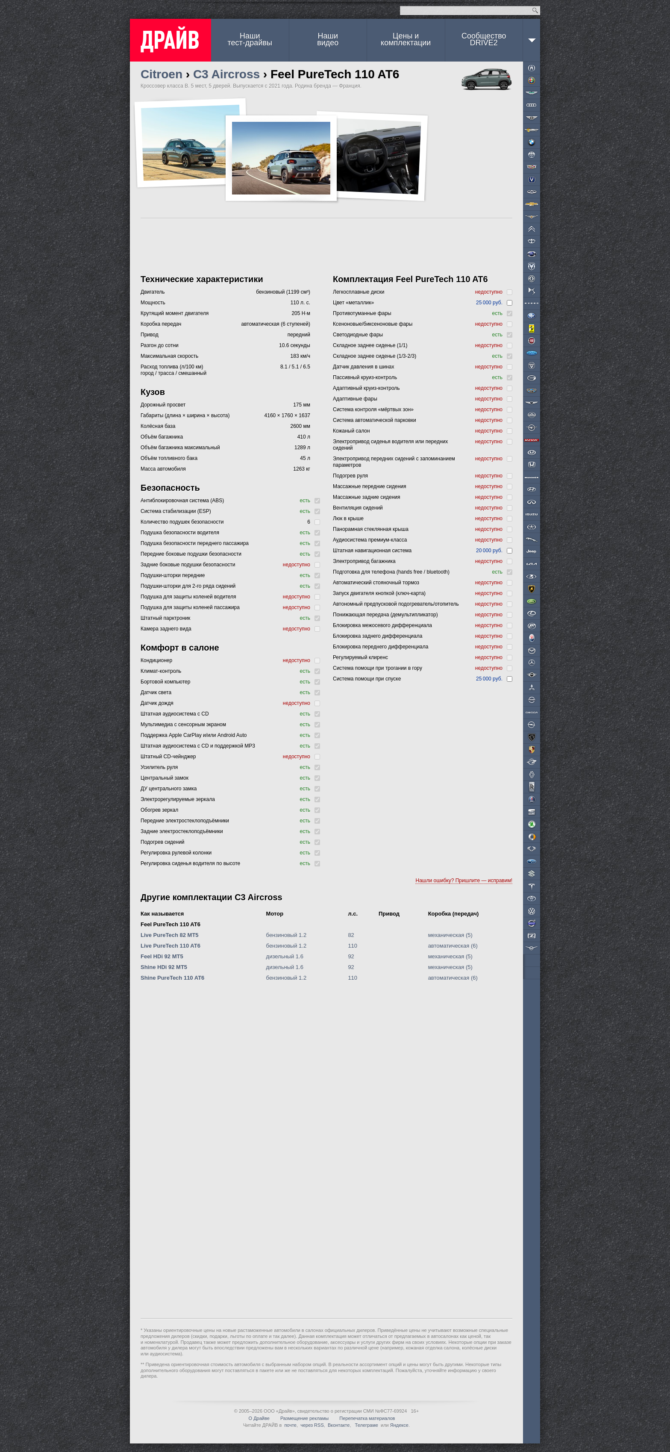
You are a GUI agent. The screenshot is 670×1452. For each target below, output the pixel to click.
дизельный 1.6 (284, 956)
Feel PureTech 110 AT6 (170, 924)
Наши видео (327, 39)
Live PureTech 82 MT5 (170, 935)
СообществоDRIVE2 (483, 39)
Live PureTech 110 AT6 (170, 945)
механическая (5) (450, 935)
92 (351, 956)
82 (351, 935)
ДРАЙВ (170, 40)
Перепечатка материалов (367, 1418)
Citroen (161, 74)
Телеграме (366, 1425)
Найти (535, 10)
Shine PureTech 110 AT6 (172, 978)
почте (290, 1425)
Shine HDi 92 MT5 (164, 967)
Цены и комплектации (406, 39)
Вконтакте (339, 1425)
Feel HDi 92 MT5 (162, 956)
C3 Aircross (226, 74)
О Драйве (259, 1418)
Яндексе (399, 1425)
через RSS (312, 1425)
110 (352, 945)
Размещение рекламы (304, 1418)
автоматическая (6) (453, 945)
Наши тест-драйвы (250, 39)
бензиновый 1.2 (286, 935)
